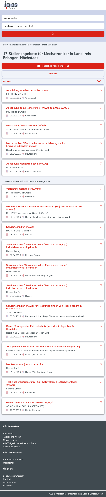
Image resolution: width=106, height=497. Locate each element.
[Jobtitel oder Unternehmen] (53, 18)
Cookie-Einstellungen (92, 493)
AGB (51, 493)
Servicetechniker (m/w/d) (20, 227)
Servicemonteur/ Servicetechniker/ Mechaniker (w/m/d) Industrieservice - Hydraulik (36, 246)
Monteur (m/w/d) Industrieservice (24, 364)
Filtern (53, 73)
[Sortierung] (49, 81)
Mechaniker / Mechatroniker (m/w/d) (26, 125)
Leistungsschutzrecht (13, 475)
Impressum (60, 493)
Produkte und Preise (13, 459)
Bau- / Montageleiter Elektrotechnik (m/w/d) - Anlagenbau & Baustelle (40, 328)
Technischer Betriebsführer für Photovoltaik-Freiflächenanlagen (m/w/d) (41, 383)
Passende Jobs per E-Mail (53, 65)
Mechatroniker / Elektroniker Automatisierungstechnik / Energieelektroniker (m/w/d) (37, 145)
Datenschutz (74, 493)
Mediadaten (8, 462)
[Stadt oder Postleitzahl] (53, 26)
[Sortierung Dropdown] (99, 81)
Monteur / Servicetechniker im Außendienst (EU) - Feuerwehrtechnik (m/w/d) (44, 208)
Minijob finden (10, 440)
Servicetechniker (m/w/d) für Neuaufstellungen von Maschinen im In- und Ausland (44, 307)
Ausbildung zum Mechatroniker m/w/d (27, 90)
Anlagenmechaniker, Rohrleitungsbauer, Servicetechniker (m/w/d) (43, 346)
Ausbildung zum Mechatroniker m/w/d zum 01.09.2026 (37, 108)
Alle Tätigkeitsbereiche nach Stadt (19, 443)
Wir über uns (9, 482)
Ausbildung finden (12, 436)
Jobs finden (8, 433)
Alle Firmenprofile (11, 446)
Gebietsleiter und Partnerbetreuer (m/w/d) (29, 402)
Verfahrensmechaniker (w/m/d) (23, 189)
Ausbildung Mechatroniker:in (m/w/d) (27, 163)
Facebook (7, 485)
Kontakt (7, 479)
